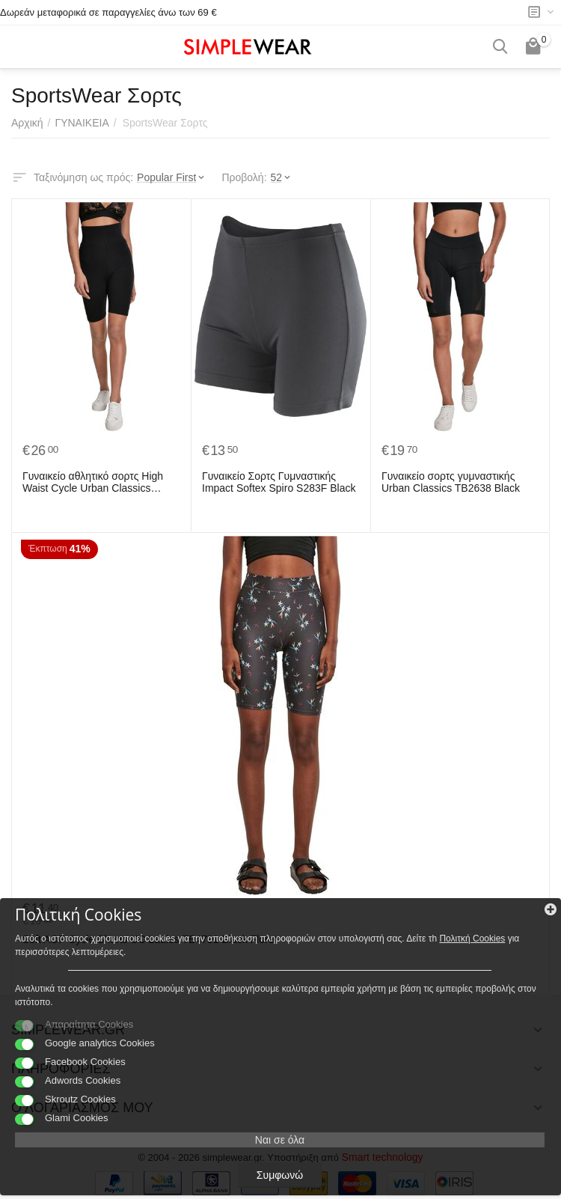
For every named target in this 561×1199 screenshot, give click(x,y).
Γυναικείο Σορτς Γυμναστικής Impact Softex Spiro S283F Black (278, 482)
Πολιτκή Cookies (472, 938)
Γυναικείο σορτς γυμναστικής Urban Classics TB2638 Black (450, 482)
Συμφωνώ (280, 1175)
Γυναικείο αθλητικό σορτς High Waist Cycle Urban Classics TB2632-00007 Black (92, 482)
